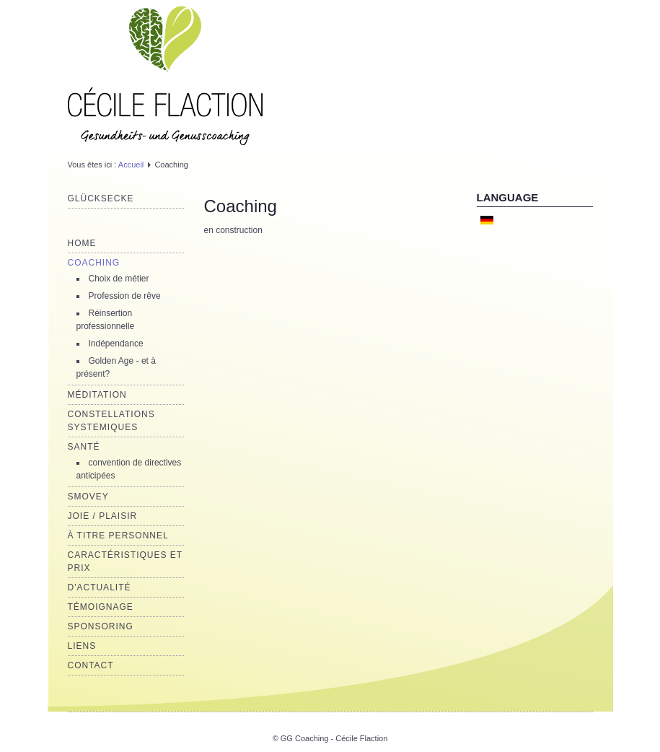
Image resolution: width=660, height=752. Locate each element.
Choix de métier (119, 279)
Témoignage (100, 607)
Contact (91, 665)
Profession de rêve (125, 296)
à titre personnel (118, 535)
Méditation (97, 395)
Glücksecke (101, 198)
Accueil (131, 164)
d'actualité (99, 587)
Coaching (94, 263)
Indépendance (116, 343)
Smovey (88, 496)
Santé (84, 447)
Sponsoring (100, 626)
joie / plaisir (103, 516)
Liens (82, 646)
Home (82, 243)
